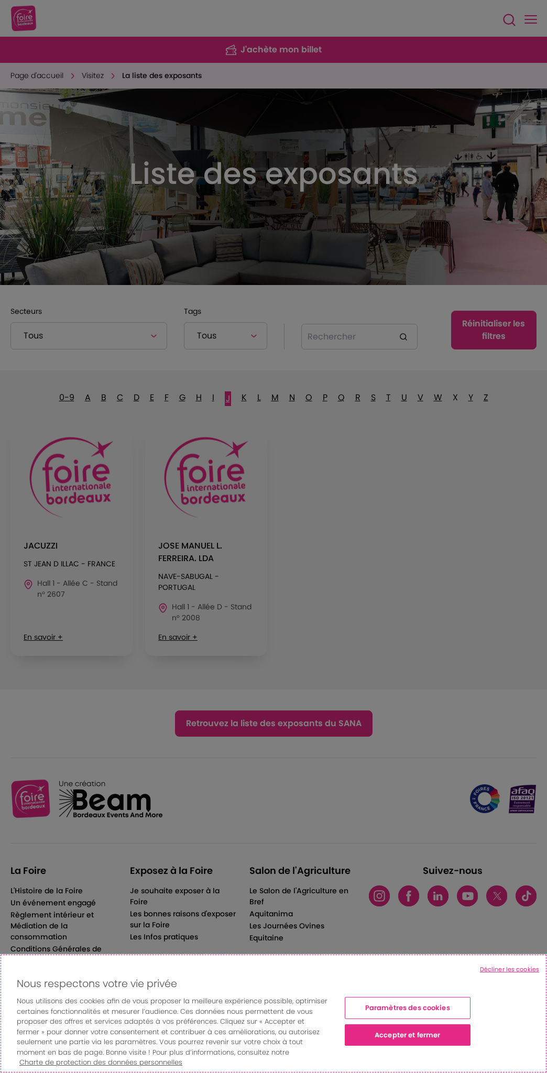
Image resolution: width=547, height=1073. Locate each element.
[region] (273, 1013)
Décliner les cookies (509, 969)
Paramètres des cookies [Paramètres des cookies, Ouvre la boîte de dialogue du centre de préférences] (407, 1008)
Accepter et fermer (407, 1035)
